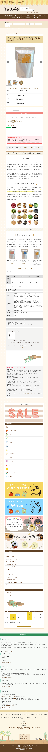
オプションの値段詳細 (12, 120)
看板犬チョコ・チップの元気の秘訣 (13, 571)
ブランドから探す (30, 15)
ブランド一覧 (9, 88)
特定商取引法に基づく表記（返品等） (15, 121)
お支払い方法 (35, 12)
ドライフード (30, 88)
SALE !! (19, 17)
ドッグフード (12, 33)
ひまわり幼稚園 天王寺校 (35, 727)
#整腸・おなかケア (38, 23)
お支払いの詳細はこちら (7, 662)
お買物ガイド (28, 17)
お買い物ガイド (3, 696)
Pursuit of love (14, 88)
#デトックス (32, 23)
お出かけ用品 (10, 469)
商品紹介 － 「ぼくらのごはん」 (12, 556)
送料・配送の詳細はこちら (7, 651)
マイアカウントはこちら (7, 686)
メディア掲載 (24, 738)
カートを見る (40, 5)
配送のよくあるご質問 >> (16, 28)
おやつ (8, 434)
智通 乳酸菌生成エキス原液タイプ (12, 577)
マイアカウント (21, 5)
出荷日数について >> (26, 28)
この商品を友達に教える (12, 122)
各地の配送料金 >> (8, 28)
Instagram (15, 698)
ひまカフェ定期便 (9, 574)
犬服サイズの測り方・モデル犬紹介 (13, 553)
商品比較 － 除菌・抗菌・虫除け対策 (13, 559)
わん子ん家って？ (25, 735)
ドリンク (9, 442)
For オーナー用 (10, 473)
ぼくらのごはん (36, 88)
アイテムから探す (8, 15)
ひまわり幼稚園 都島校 (25, 727)
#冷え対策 (14, 23)
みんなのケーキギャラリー (11, 566)
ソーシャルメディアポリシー (21, 746)
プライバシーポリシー (40, 745)
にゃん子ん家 (29, 728)
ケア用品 (9, 457)
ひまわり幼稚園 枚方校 (20, 728)
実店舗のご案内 (22, 625)
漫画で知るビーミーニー (10, 569)
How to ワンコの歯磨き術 (10, 561)
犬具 (8, 465)
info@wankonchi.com (10, 705)
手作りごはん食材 (11, 431)
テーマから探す (19, 15)
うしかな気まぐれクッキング (11, 564)
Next (41, 62)
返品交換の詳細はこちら (7, 677)
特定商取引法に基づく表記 (30, 393)
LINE (26, 723)
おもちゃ (9, 450)
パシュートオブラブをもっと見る (16, 347)
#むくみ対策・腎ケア (8, 23)
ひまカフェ (10, 727)
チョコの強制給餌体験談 (10, 579)
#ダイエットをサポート (21, 23)
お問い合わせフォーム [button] (5, 707)
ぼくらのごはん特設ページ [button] (24, 268)
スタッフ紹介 (24, 736)
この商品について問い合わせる (14, 124)
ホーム (7, 33)
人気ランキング (41, 15)
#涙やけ (27, 23)
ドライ (16, 33)
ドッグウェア (10, 461)
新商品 (12, 17)
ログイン (34, 5)
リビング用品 (10, 453)
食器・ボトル (10, 446)
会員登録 (28, 5)
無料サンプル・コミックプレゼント (13, 584)
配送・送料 (29, 12)
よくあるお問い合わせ (11, 696)
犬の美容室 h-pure (16, 727)
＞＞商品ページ (12, 263)
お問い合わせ (41, 12)
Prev (8, 62)
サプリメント (10, 438)
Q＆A (36, 17)
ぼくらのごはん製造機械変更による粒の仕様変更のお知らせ (27, 141)
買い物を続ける (11, 125)
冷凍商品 (9, 476)
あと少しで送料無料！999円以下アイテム (14, 582)
